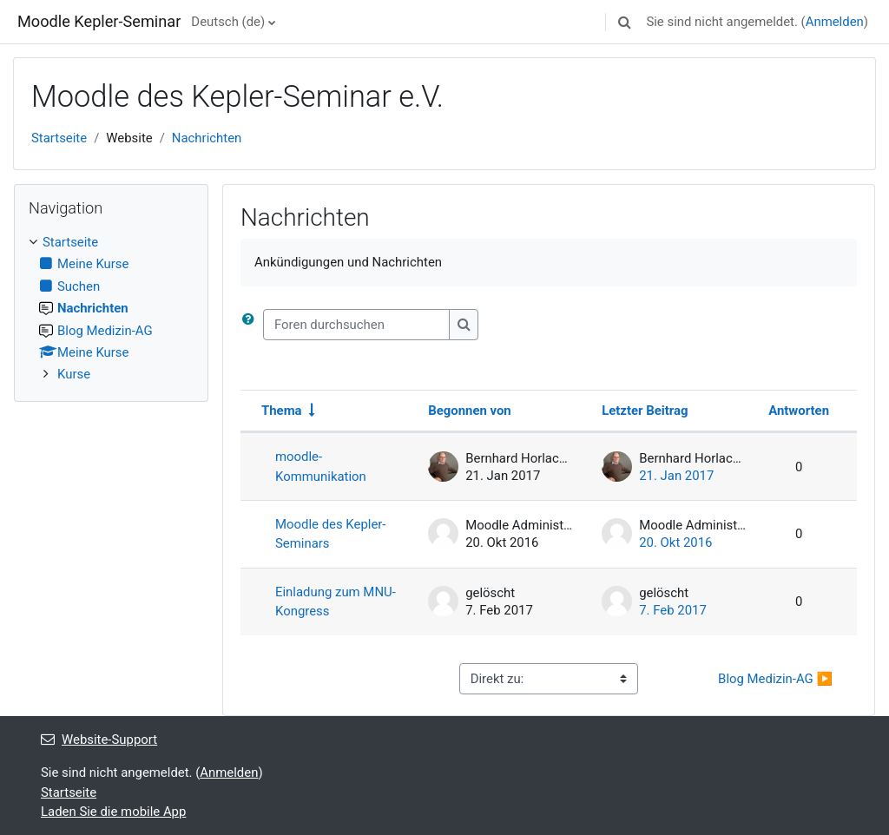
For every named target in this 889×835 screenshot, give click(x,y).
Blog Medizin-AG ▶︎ (775, 679)
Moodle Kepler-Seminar (99, 21)
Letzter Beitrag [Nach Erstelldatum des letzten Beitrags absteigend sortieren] (645, 410)
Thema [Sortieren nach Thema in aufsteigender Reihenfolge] (281, 410)
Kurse (73, 374)
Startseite (59, 138)
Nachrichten (206, 138)
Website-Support (99, 739)
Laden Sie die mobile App (113, 811)
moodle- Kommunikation (320, 466)
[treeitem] (111, 309)
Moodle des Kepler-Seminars (330, 533)
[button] (624, 21)
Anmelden (835, 22)
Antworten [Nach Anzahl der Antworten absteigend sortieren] (798, 410)
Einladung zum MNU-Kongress (335, 601)
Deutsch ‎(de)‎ (228, 22)
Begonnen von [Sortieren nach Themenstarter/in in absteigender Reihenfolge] (469, 410)
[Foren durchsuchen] (356, 324)
